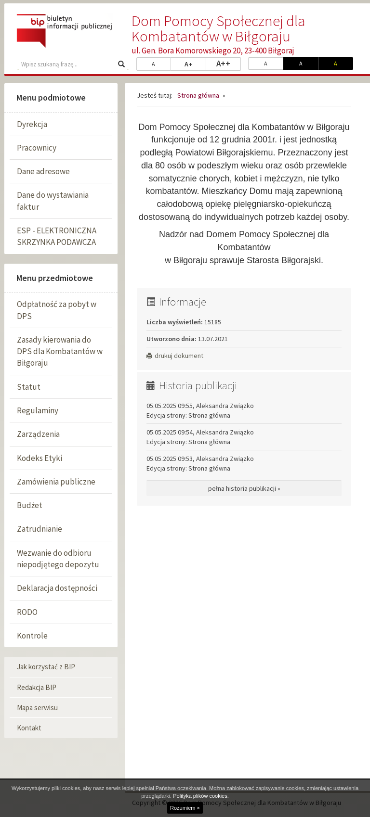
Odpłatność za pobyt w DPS (56, 310)
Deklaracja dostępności (57, 588)
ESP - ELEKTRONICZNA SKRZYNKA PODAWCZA (56, 236)
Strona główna (198, 95)
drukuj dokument (174, 355)
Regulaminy (37, 410)
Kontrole (32, 635)
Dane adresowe (43, 171)
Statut (28, 387)
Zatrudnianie (39, 528)
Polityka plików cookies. (201, 796)
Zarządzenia (38, 434)
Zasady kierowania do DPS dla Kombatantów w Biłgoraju (60, 351)
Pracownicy (36, 147)
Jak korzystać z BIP (46, 666)
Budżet (29, 505)
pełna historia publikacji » (244, 488)
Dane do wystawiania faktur (53, 201)
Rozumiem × (185, 808)
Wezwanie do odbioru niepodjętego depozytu (58, 559)
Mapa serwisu (37, 707)
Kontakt (29, 727)
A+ (195, 63)
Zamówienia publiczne (56, 481)
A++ (228, 63)
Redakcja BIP (36, 687)
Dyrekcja (32, 124)
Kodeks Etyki (39, 458)
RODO (27, 612)
